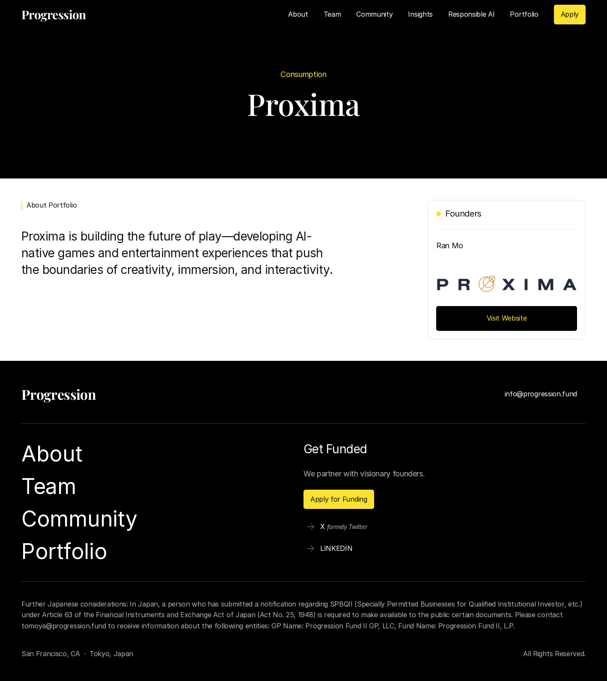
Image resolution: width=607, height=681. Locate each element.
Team (332, 14)
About (298, 14)
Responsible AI (471, 14)
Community (374, 14)
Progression (58, 394)
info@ (514, 394)
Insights (420, 14)
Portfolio (524, 14)
